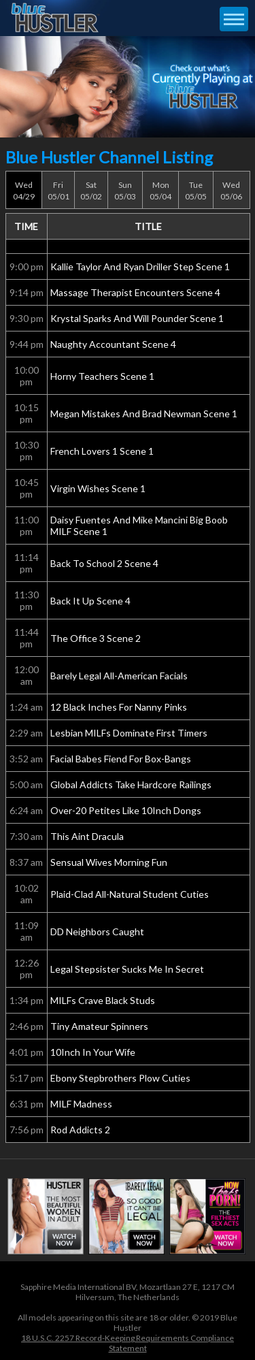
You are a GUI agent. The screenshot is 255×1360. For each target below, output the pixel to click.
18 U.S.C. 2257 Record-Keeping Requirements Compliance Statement (127, 1343)
